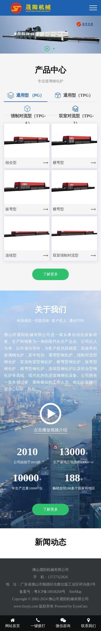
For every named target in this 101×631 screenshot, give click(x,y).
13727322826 (58, 577)
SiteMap (75, 592)
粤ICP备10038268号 (49, 592)
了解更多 (50, 274)
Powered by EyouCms (70, 606)
